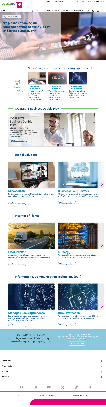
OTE (19, 395)
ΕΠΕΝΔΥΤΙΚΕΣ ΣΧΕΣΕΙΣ (80, 395)
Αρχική (7, 17)
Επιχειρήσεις (59, 1)
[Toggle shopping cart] (94, 11)
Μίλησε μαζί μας (77, 343)
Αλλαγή (17, 91)
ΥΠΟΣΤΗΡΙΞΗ (68, 11)
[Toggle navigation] (97, 11)
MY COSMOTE (80, 11)
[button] (88, 10)
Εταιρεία (96, 1)
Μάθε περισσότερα (19, 141)
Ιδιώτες (48, 1)
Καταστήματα (81, 1)
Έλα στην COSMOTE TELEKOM (49, 11)
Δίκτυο (89, 1)
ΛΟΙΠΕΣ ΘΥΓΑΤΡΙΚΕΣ (47, 395)
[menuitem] (21, 387)
